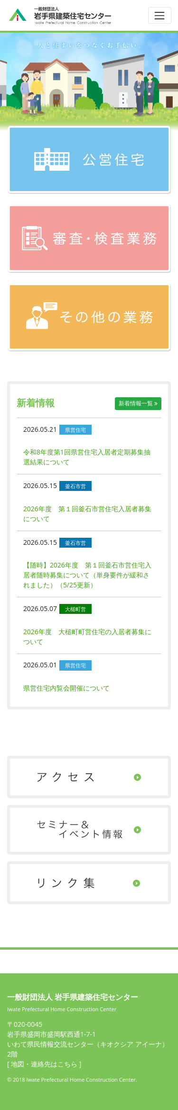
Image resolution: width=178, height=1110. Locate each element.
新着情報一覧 (138, 403)
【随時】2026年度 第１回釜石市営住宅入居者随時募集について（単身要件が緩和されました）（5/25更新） (87, 574)
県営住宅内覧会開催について (66, 687)
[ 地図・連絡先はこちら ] (44, 1063)
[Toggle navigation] (159, 15)
